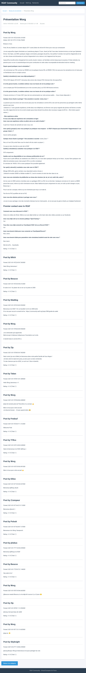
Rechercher (80, 3)
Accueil (22, 3)
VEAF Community (9, 3)
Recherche (35, 3)
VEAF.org (28, 3)
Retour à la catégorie (9, 663)
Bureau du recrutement (15, 11)
